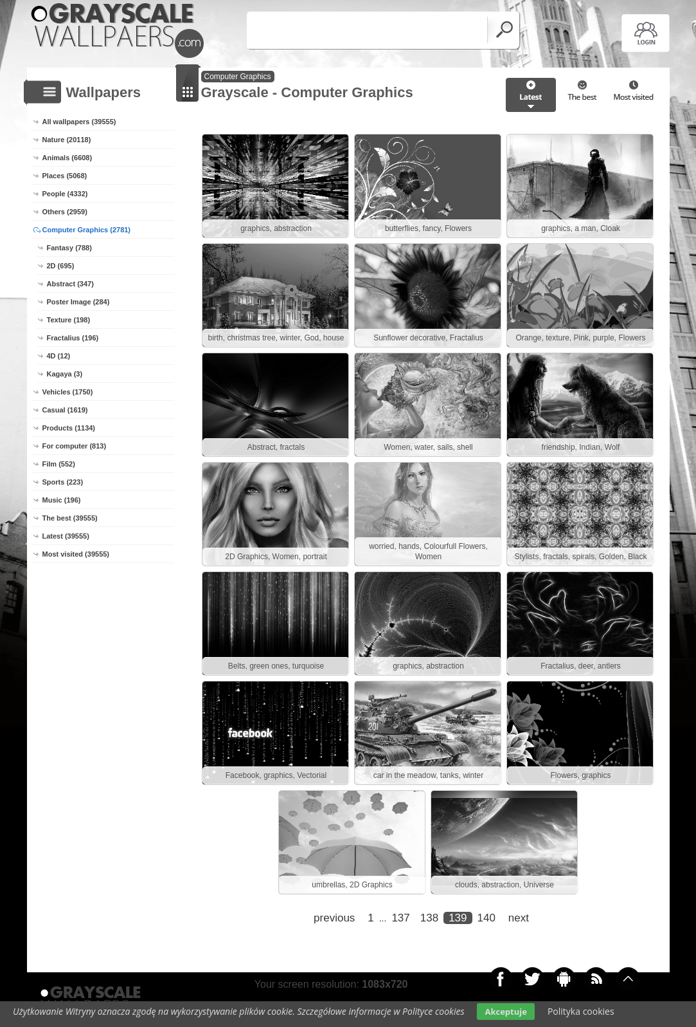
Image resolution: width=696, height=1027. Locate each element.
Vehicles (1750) (67, 392)
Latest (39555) (65, 536)
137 (400, 918)
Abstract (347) (70, 284)
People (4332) (65, 194)
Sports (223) (63, 482)
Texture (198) (69, 320)
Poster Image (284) (78, 302)
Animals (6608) (67, 158)
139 (458, 918)
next (518, 918)
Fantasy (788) (69, 248)
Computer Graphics (237, 76)
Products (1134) (69, 428)
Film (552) (58, 464)
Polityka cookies (581, 1011)
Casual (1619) (65, 410)
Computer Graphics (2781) (86, 230)
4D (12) (59, 356)
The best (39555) (70, 518)
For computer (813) (74, 446)
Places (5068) (64, 176)
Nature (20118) (66, 139)
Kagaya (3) (65, 374)
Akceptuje (505, 1011)
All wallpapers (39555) (79, 121)
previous (334, 918)
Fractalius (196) (73, 338)
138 (429, 918)
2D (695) (61, 266)
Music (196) (61, 500)
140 (486, 918)
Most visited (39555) (76, 554)
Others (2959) (64, 212)
